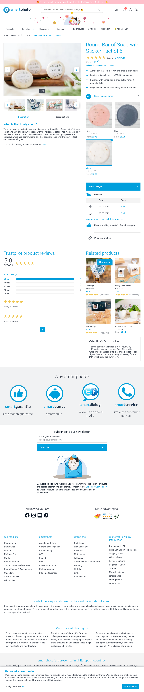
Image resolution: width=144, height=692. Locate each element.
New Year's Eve (81, 546)
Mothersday (79, 554)
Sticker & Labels (11, 576)
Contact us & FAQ (117, 546)
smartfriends (115, 576)
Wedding (78, 565)
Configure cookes (14, 686)
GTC (41, 554)
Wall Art (8, 550)
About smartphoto (47, 543)
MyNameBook (11, 554)
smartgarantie (115, 579)
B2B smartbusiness (48, 573)
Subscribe (44, 447)
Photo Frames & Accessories (18, 569)
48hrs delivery (115, 557)
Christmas (79, 543)
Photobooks (10, 543)
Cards (7, 558)
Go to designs (95, 186)
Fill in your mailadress (49, 437)
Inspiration (105, 29)
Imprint (42, 558)
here (44, 144)
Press (42, 561)
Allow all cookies (130, 686)
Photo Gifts (9, 546)
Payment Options (117, 561)
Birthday (78, 569)
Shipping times (116, 553)
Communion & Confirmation (87, 561)
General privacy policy (49, 546)
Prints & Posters (11, 561)
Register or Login (117, 565)
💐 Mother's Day (121, 29)
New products (78, 29)
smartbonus (114, 583)
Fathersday (79, 558)
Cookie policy (45, 550)
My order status (116, 572)
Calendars (9, 573)
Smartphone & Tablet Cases (17, 565)
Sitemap (113, 568)
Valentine (78, 550)
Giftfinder (92, 29)
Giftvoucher (9, 580)
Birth (76, 573)
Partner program (46, 569)
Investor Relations (47, 565)
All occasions (80, 576)
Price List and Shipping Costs (123, 550)
